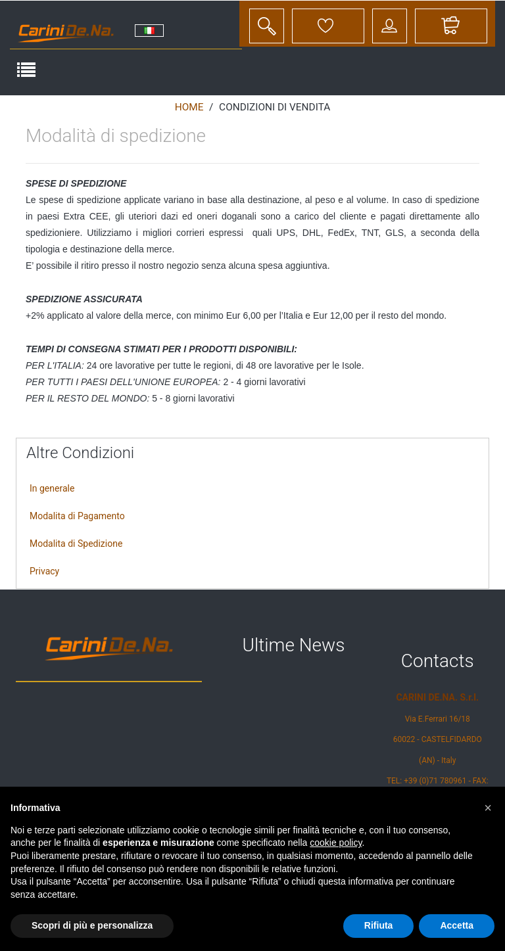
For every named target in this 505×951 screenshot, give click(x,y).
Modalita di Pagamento (77, 516)
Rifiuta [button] (378, 925)
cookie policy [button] (336, 842)
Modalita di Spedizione (76, 543)
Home (189, 107)
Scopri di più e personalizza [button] (92, 925)
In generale (52, 488)
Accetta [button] (456, 925)
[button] (487, 807)
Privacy (44, 571)
